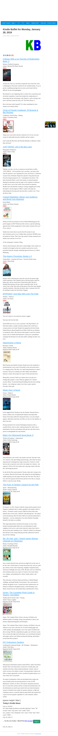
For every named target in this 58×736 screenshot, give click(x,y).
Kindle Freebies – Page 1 (8, 23)
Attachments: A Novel (12, 343)
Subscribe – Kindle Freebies (48, 23)
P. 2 (19, 23)
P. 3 (23, 23)
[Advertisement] (29, 10)
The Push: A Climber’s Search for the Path (21, 485)
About (27, 23)
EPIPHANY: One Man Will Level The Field (20, 294)
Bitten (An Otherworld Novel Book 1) (18, 435)
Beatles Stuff (35, 23)
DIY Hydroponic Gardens (13, 642)
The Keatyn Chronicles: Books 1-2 (17, 256)
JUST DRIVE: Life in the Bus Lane (17, 147)
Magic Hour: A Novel (11, 390)
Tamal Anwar (38, 733)
